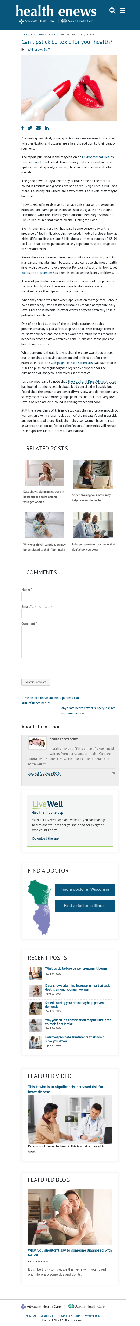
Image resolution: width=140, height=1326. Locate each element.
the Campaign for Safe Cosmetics (69, 363)
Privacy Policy (92, 1315)
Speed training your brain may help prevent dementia (75, 1004)
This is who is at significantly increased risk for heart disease (70, 1114)
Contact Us (46, 1315)
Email (36, 606)
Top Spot (51, 34)
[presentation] (50, 667)
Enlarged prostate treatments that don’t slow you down (74, 1039)
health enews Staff (38, 49)
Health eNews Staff (68, 1315)
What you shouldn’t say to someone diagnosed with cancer (70, 1252)
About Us (31, 1315)
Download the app (45, 838)
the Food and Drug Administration (92, 381)
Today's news (37, 34)
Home (24, 34)
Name (26, 589)
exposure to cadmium (36, 272)
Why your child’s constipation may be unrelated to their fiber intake (78, 1022)
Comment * (29, 623)
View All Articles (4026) (44, 773)
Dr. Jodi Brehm (40, 1261)
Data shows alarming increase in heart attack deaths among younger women (43, 497)
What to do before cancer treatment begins (76, 968)
